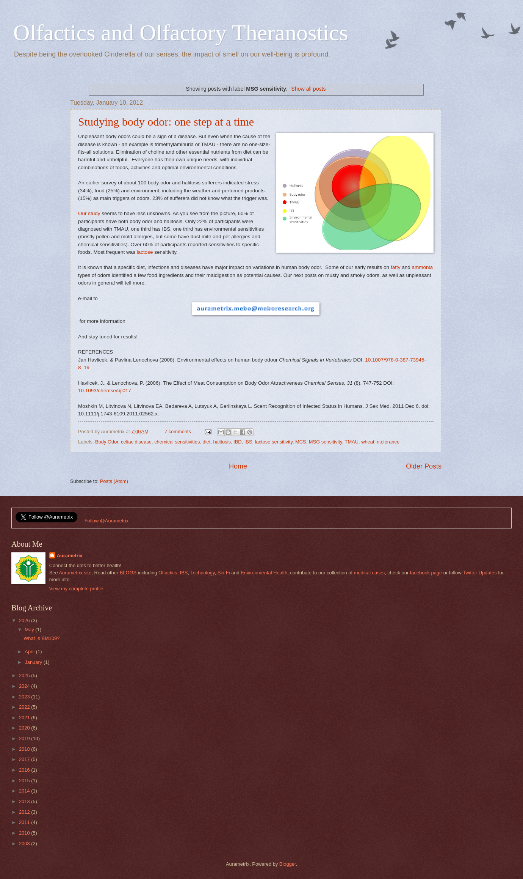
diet (207, 442)
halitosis (222, 442)
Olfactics (167, 573)
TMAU (352, 442)
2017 (25, 759)
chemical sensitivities (177, 442)
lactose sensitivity (274, 442)
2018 (25, 749)
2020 (25, 728)
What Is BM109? (41, 638)
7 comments (177, 431)
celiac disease (136, 442)
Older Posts (424, 466)
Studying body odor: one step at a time (166, 121)
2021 (25, 717)
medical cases (369, 573)
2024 (25, 686)
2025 (25, 675)
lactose (145, 252)
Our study (89, 213)
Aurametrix (70, 555)
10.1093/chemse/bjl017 (104, 390)
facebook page (426, 573)
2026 (25, 620)
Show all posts (308, 89)
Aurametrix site (75, 573)
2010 (25, 833)
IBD (237, 442)
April (30, 651)
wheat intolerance (380, 442)
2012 (25, 812)
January (34, 662)
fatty (396, 267)
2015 (25, 780)
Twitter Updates (479, 573)
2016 (25, 770)
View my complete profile (76, 588)
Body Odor (106, 442)
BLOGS (128, 573)
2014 (25, 791)
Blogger (287, 864)
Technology (202, 573)
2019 (25, 738)
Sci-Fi (224, 573)
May (30, 629)
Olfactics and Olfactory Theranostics (180, 32)
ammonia (422, 267)
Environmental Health (264, 573)
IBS (248, 442)
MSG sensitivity (325, 442)
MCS (300, 442)
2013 (25, 801)
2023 (25, 697)
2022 (25, 707)
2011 (25, 822)
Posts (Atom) (114, 481)
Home (238, 466)
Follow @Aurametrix (106, 521)
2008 (25, 843)
